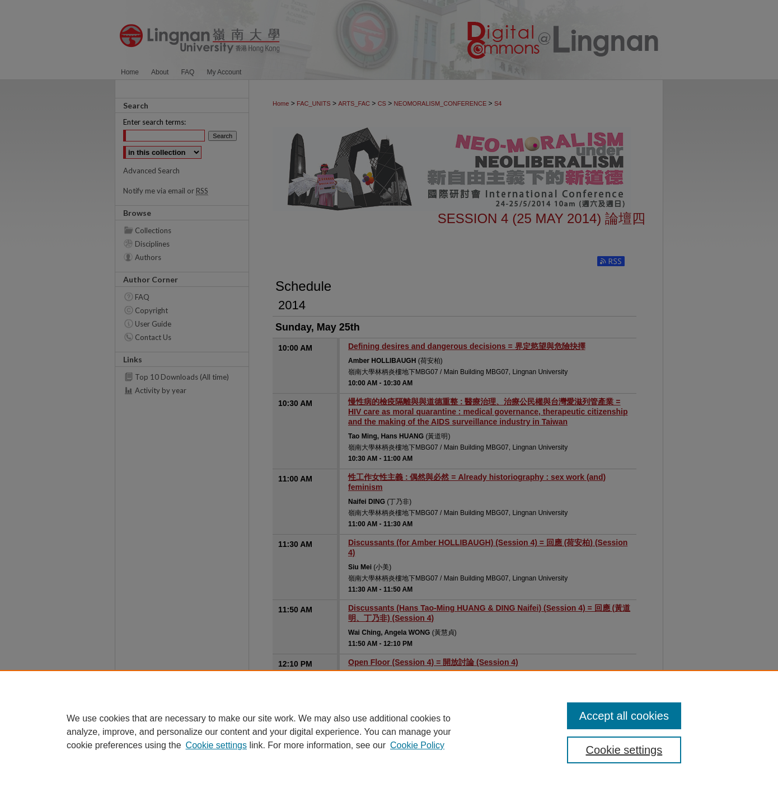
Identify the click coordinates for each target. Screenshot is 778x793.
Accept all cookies (624, 716)
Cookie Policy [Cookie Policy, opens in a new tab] (417, 745)
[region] (389, 731)
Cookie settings (216, 745)
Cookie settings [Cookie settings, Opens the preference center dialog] (624, 750)
